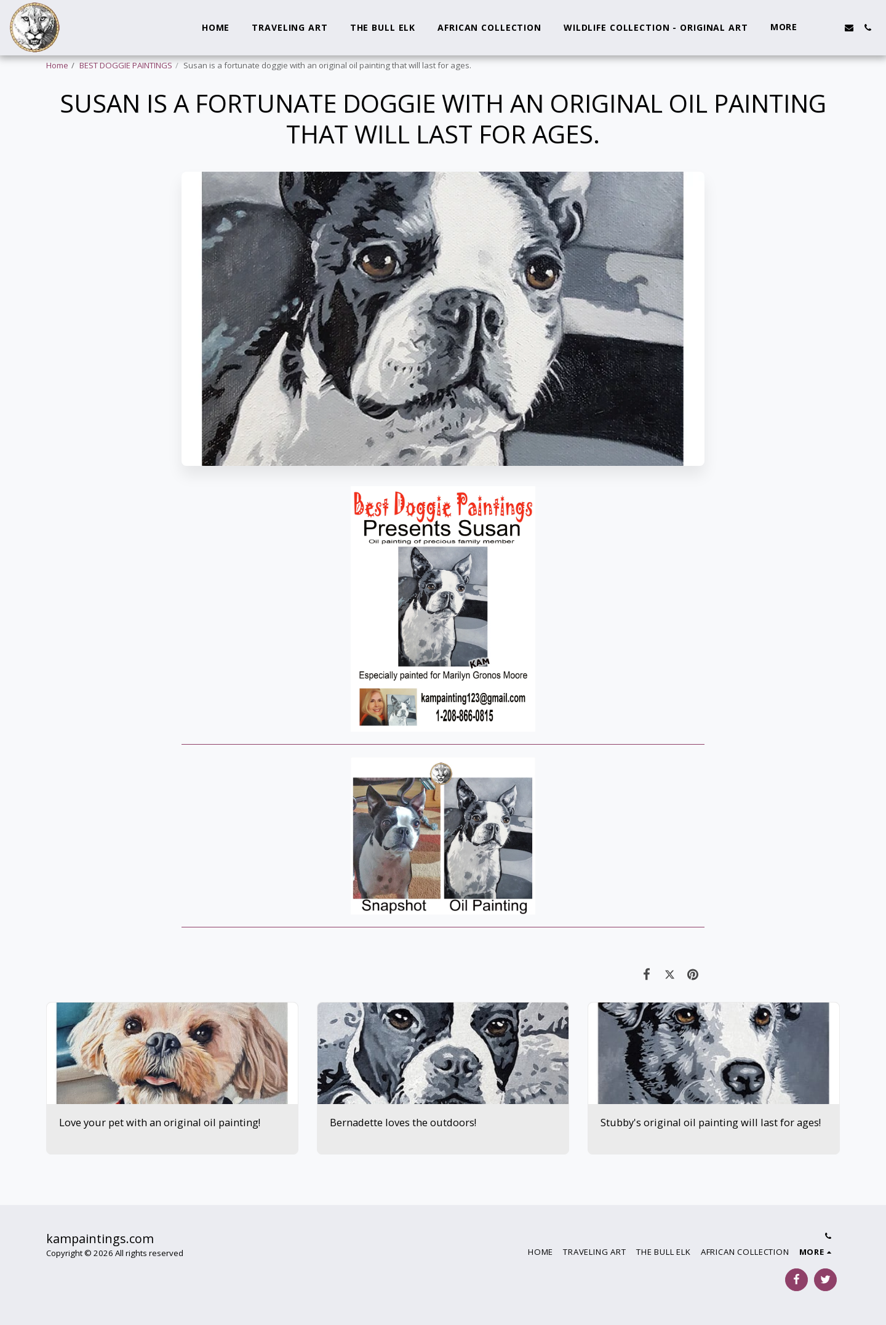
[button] (830, 27)
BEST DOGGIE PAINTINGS (125, 65)
